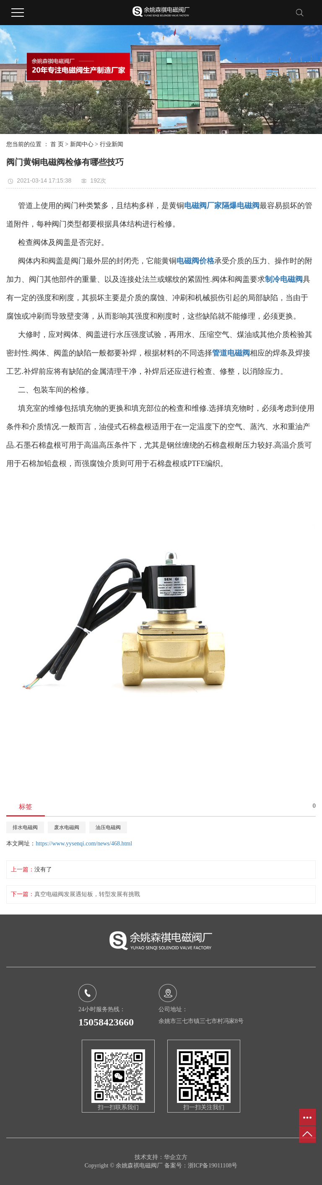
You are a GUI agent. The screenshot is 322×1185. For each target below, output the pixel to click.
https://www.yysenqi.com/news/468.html (84, 843)
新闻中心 (81, 144)
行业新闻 (111, 144)
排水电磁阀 (25, 827)
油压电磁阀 (108, 827)
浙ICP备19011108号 (213, 1165)
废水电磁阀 (66, 827)
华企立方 (175, 1157)
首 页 (57, 144)
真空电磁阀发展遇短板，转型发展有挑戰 (87, 894)
